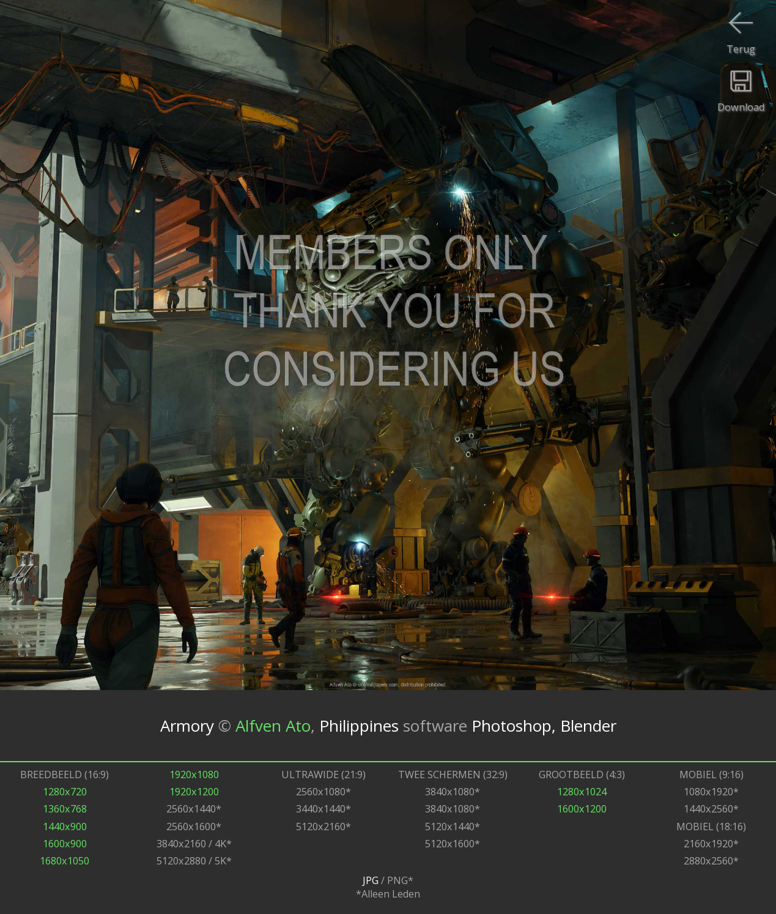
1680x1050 (64, 861)
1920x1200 (194, 791)
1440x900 (65, 826)
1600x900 (65, 843)
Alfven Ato (273, 726)
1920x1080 (194, 774)
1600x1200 (582, 809)
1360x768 (65, 809)
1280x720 (65, 791)
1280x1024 (582, 791)
